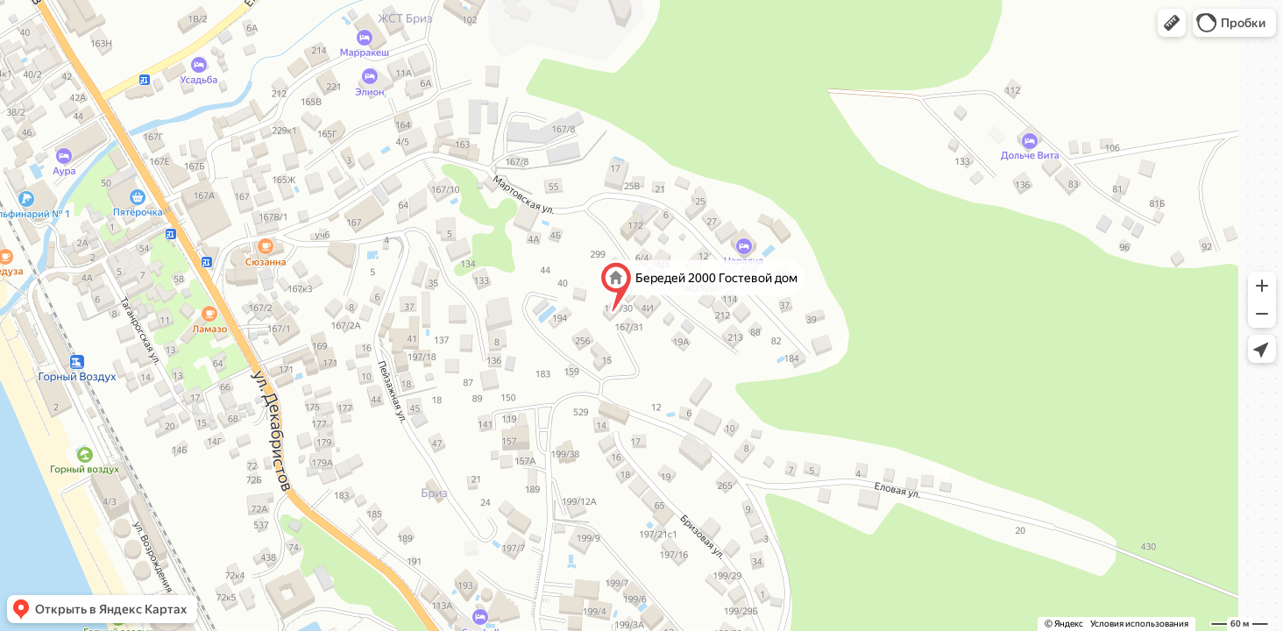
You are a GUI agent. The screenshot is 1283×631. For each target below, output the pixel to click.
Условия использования (1139, 623)
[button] (1172, 23)
